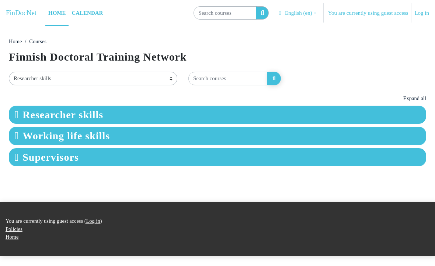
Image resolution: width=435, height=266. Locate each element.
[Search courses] (225, 13)
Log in (421, 13)
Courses (39, 42)
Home (15, 42)
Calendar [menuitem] (87, 13)
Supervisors (50, 157)
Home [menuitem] (57, 13)
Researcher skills (62, 115)
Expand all (415, 99)
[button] (296, 13)
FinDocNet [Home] (21, 13)
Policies (14, 239)
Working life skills (66, 136)
